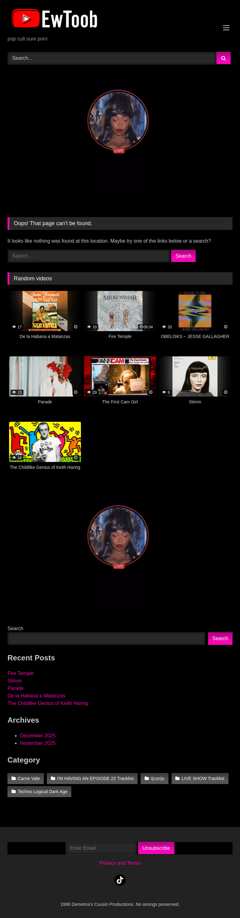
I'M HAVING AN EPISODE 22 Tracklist (95, 778)
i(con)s (157, 778)
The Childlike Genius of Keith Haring (48, 703)
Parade (16, 688)
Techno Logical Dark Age (43, 791)
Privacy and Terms (119, 863)
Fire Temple (20, 673)
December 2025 (38, 735)
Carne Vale (29, 778)
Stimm (15, 680)
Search (15, 628)
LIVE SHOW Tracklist (203, 778)
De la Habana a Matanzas (36, 695)
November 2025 (38, 743)
